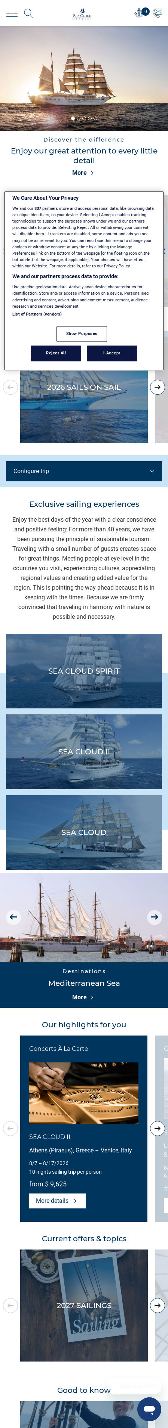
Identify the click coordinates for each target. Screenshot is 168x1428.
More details (57, 1201)
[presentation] (157, 387)
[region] (84, 280)
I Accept (111, 353)
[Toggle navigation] (12, 13)
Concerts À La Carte (58, 1048)
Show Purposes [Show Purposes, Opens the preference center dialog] (82, 333)
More (83, 173)
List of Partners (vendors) (37, 314)
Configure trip (84, 471)
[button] (73, 118)
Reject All (56, 353)
